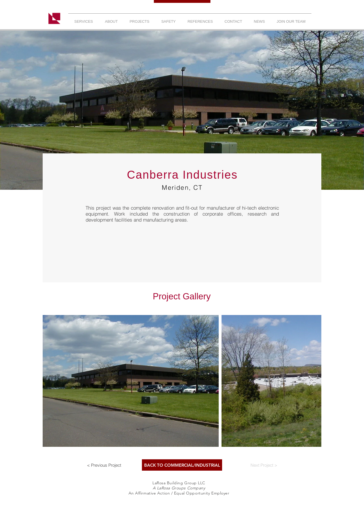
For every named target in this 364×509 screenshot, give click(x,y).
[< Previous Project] (104, 465)
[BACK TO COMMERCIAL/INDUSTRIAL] (182, 465)
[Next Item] (311, 381)
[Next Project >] (263, 465)
